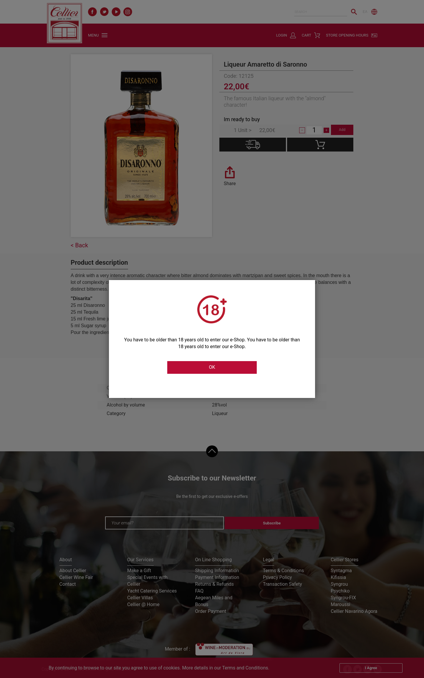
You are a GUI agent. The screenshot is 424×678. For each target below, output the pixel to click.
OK (212, 368)
